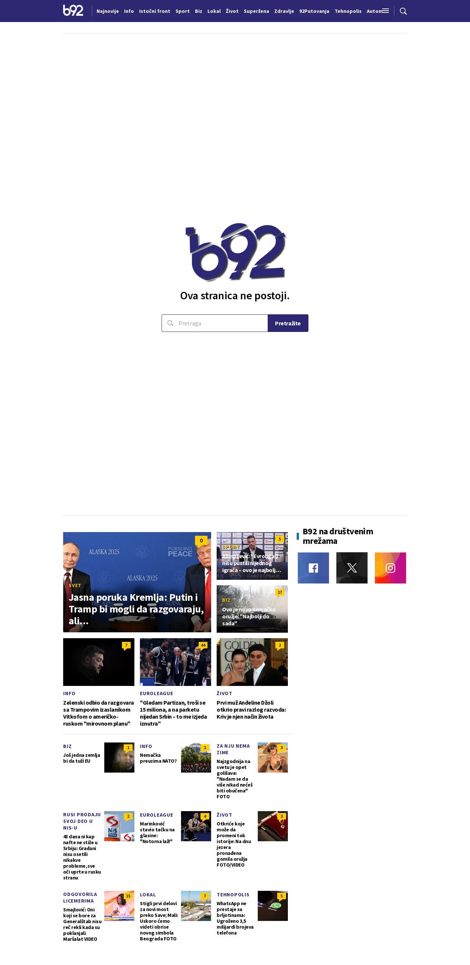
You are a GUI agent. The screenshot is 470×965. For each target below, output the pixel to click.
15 (128, 896)
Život (224, 693)
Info (69, 693)
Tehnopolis (233, 894)
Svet (75, 585)
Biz (226, 600)
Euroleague (156, 693)
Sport (231, 546)
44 (203, 645)
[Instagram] (390, 567)
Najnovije (108, 11)
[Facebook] (313, 567)
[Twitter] (352, 567)
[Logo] (73, 11)
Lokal (148, 894)
